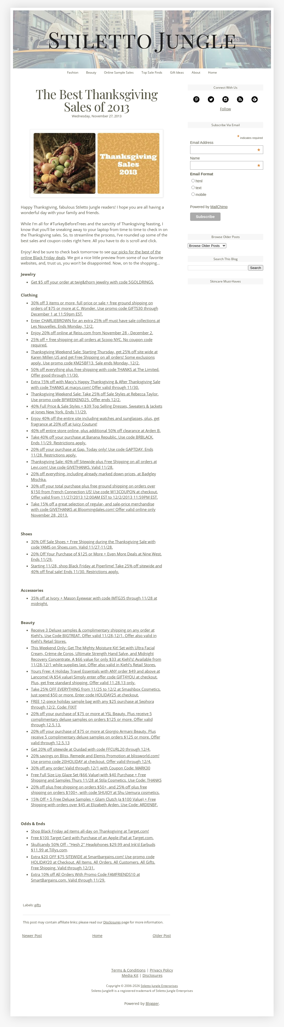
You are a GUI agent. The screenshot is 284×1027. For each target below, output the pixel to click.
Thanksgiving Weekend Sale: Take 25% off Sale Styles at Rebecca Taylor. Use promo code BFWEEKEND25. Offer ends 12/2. (95, 396)
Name (225, 158)
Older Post (162, 935)
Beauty (91, 72)
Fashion (72, 72)
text (199, 188)
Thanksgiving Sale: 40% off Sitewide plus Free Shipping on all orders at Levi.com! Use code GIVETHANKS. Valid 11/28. (94, 464)
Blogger (152, 1003)
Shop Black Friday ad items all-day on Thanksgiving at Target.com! (90, 831)
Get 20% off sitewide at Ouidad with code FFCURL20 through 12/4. (91, 749)
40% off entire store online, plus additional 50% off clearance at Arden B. (96, 430)
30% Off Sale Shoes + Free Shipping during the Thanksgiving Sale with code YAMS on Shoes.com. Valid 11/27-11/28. (93, 544)
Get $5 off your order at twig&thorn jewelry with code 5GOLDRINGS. (92, 282)
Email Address (225, 142)
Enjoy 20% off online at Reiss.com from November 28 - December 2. (92, 333)
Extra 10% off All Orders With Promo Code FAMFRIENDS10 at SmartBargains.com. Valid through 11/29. (85, 877)
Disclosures (112, 922)
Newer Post (32, 935)
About (196, 72)
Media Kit (130, 975)
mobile (201, 194)
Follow (225, 108)
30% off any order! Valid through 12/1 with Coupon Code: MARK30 (90, 768)
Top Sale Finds (151, 72)
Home (212, 72)
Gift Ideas (177, 72)
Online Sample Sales (119, 72)
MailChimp (219, 207)
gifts (37, 905)
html (199, 181)
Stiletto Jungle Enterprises (159, 986)
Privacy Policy (161, 970)
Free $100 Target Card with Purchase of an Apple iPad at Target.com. (92, 837)
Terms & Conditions (128, 970)
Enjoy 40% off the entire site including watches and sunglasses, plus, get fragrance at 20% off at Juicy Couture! (95, 421)
